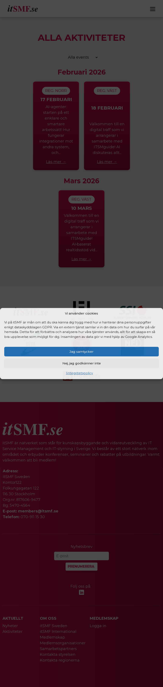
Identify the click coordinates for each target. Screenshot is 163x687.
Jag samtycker (81, 352)
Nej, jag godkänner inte (81, 363)
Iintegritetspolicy (79, 373)
